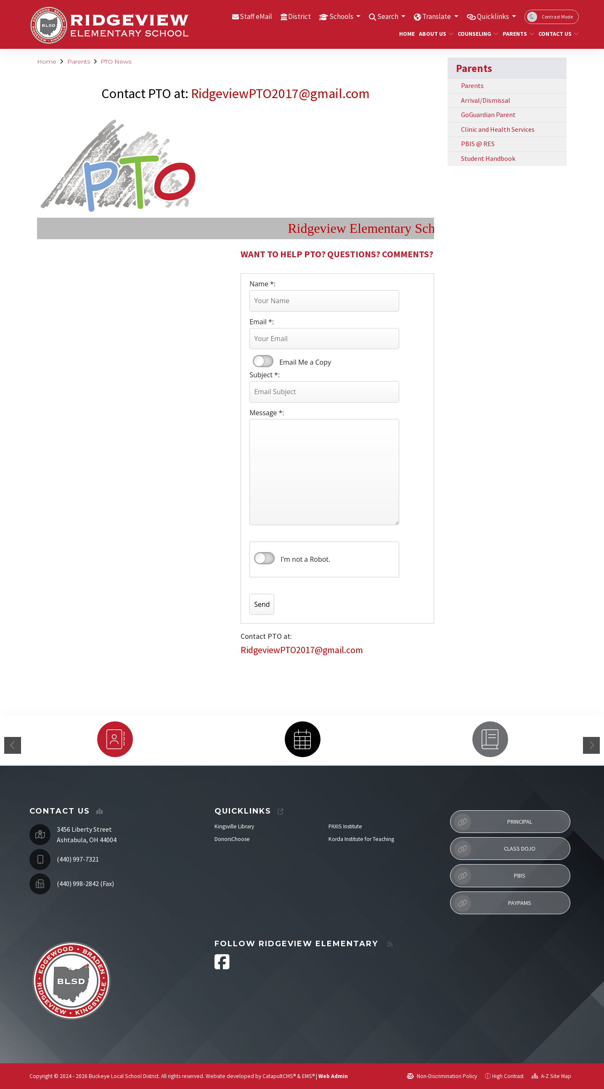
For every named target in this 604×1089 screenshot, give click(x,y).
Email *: (261, 321)
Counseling (476, 33)
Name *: (262, 283)
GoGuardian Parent (488, 114)
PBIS (489, 875)
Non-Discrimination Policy (442, 1076)
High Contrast (508, 1076)
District (299, 16)
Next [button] (591, 745)
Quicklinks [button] (493, 16)
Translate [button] (437, 16)
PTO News (116, 61)
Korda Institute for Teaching (361, 839)
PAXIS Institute (345, 826)
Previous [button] (12, 745)
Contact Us (556, 33)
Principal (493, 822)
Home (406, 33)
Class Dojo (494, 849)
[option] (115, 739)
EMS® (308, 1076)
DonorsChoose (232, 839)
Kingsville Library (234, 826)
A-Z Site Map (551, 1076)
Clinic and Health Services (498, 129)
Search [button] (388, 16)
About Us (434, 33)
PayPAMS (492, 903)
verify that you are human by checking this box (264, 558)
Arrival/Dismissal (485, 100)
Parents (517, 33)
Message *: (266, 412)
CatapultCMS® (279, 1076)
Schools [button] (342, 16)
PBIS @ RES (478, 143)
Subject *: (264, 374)
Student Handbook (488, 158)
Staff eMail (256, 16)
